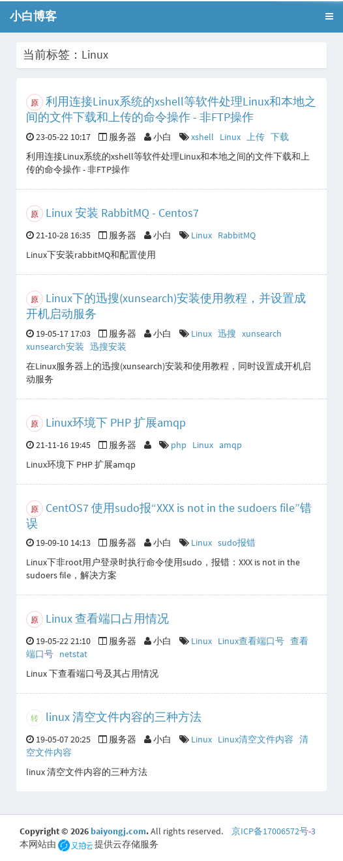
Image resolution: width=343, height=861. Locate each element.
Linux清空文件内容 (255, 739)
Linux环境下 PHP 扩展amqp (116, 422)
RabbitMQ (237, 235)
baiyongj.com (118, 831)
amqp (230, 445)
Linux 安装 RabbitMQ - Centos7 (122, 212)
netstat (73, 654)
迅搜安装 (108, 346)
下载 (280, 137)
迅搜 (227, 333)
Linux (230, 137)
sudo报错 (237, 542)
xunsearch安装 (55, 346)
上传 (255, 137)
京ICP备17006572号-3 (273, 831)
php (178, 445)
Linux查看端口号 (251, 641)
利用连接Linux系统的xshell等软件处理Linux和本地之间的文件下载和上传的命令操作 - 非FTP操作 (171, 109)
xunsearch (262, 333)
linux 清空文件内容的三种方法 (123, 716)
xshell (202, 137)
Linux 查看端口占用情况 (107, 618)
